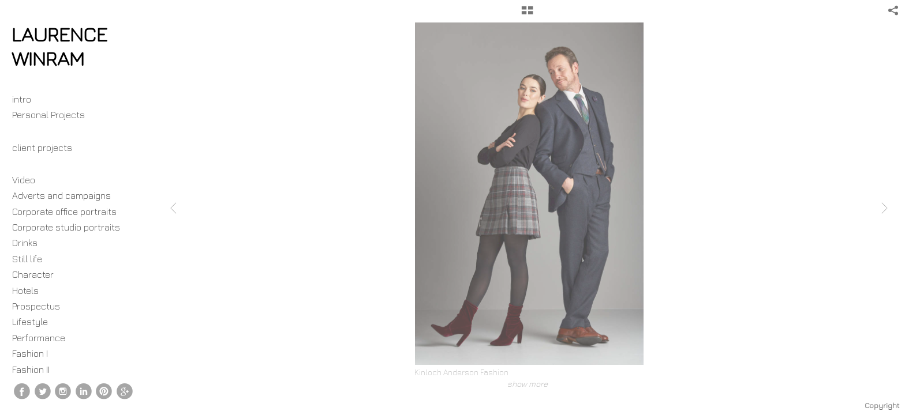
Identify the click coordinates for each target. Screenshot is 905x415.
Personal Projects (54, 114)
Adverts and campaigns (61, 195)
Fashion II (31, 369)
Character (33, 274)
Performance (38, 338)
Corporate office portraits (64, 211)
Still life (27, 259)
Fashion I (30, 353)
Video (23, 180)
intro (21, 99)
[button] (527, 14)
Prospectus (36, 306)
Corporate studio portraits (66, 227)
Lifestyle (30, 321)
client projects (48, 147)
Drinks (25, 242)
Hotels (25, 290)
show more (527, 383)
